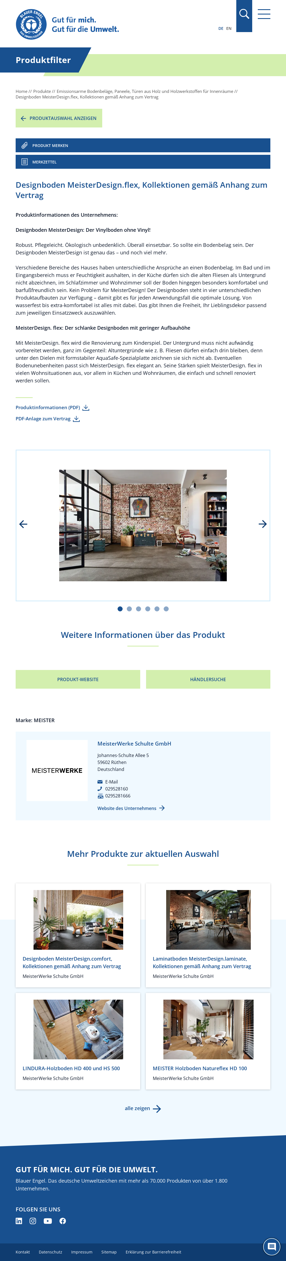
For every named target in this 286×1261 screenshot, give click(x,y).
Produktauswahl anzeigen (63, 118)
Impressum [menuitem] (81, 1252)
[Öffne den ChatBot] (271, 1246)
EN (229, 28)
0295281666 (117, 796)
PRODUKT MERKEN (50, 145)
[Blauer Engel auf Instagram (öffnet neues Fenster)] (33, 1221)
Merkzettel (44, 162)
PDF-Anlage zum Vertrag (43, 418)
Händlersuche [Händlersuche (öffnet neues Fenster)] (208, 679)
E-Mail (111, 782)
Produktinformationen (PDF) (48, 407)
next (259, 524)
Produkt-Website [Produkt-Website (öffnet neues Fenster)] (78, 679)
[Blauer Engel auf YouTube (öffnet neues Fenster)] (48, 1221)
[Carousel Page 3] (138, 608)
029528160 (116, 789)
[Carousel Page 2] (129, 608)
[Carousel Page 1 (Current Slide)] (120, 608)
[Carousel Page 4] (147, 608)
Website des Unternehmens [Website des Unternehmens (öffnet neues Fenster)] (126, 808)
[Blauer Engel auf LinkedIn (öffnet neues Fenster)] (19, 1221)
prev (27, 524)
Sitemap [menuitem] (109, 1252)
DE (220, 28)
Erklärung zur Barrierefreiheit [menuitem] (153, 1252)
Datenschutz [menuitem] (50, 1252)
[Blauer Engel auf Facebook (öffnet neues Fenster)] (62, 1221)
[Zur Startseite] (105, 24)
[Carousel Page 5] (156, 608)
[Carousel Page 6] (166, 608)
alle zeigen (137, 1108)
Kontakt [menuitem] (23, 1252)
